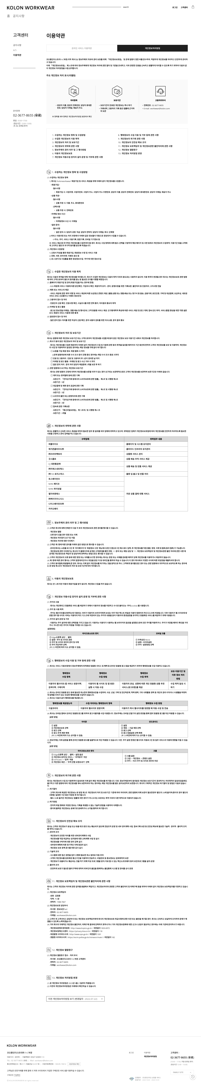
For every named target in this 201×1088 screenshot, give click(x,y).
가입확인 (17, 1075)
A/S (14, 50)
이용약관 (17, 55)
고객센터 (184, 7)
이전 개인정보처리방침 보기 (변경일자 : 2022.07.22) (72, 998)
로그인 (175, 7)
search (126, 7)
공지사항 (18, 16)
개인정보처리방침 (152, 48)
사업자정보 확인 (74, 1064)
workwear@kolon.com (44, 1060)
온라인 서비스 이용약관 (82, 48)
